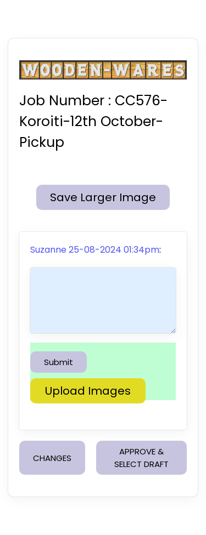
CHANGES (52, 458)
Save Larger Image (103, 197)
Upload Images (88, 391)
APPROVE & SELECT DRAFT (141, 458)
